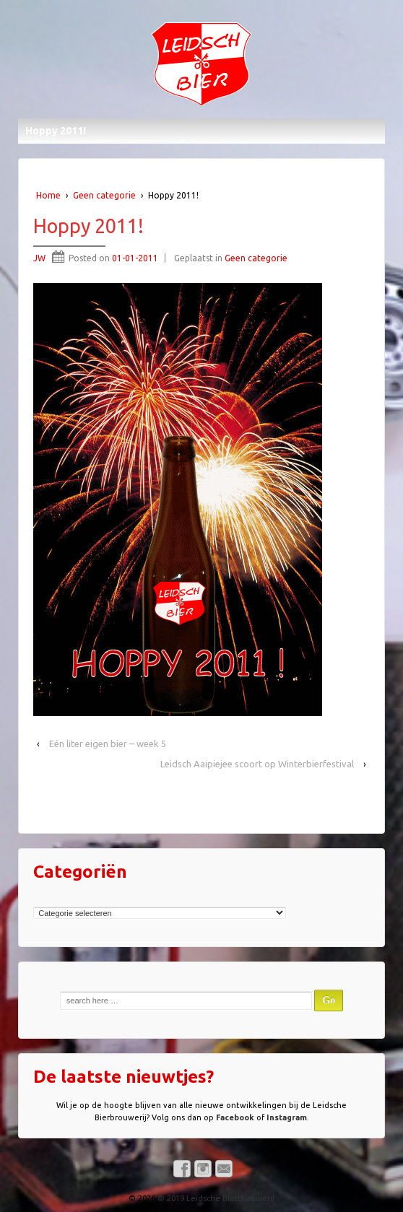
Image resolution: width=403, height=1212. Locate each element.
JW (39, 258)
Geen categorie (104, 195)
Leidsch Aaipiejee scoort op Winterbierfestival (257, 764)
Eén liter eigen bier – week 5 (107, 743)
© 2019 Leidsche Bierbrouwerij (214, 1198)
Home (48, 195)
